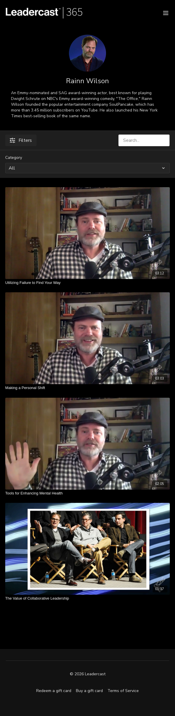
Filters (21, 140)
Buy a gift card (89, 690)
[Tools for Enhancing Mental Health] (87, 493)
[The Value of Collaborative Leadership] (87, 598)
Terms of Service (123, 690)
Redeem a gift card (53, 690)
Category (13, 157)
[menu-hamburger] (165, 12)
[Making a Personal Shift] (87, 388)
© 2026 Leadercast (87, 674)
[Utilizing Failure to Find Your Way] (87, 283)
